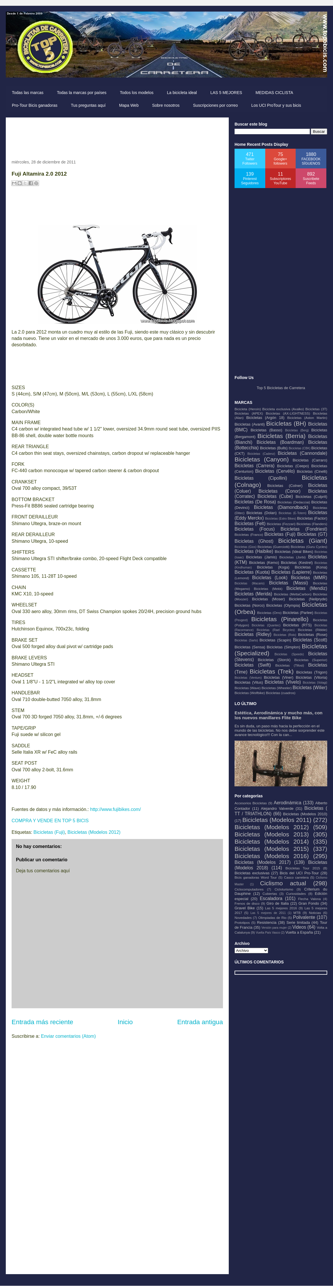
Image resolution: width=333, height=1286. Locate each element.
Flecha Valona (309, 899)
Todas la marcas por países (81, 92)
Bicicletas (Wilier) (309, 687)
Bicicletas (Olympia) (283, 605)
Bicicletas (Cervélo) (275, 471)
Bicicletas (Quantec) (266, 625)
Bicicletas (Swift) (253, 665)
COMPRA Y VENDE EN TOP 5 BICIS (50, 820)
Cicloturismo (284, 889)
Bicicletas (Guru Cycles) (309, 547)
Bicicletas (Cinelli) (312, 471)
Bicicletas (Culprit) (311, 496)
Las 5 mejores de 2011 (268, 913)
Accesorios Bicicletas (251, 803)
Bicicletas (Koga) (273, 567)
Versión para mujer (274, 927)
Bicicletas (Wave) (248, 688)
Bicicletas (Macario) (250, 583)
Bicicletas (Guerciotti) (273, 547)
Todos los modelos (136, 92)
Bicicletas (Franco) (249, 534)
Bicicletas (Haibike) (254, 551)
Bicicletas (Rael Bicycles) (276, 630)
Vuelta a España (299, 932)
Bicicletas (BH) (286, 423)
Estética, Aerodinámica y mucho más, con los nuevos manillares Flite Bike (279, 715)
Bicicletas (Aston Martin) (307, 418)
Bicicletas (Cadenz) (261, 453)
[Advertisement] (117, 136)
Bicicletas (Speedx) (289, 654)
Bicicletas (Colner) (284, 485)
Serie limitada (298, 922)
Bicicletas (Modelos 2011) (277, 819)
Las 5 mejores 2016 (281, 908)
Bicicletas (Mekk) (268, 588)
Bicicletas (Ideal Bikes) (294, 551)
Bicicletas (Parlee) (298, 612)
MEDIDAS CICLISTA (274, 92)
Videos (299, 927)
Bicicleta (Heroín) (248, 409)
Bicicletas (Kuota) (252, 572)
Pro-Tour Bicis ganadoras (34, 105)
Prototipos (242, 922)
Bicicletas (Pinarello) (280, 619)
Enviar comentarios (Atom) (68, 1036)
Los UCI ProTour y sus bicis (276, 105)
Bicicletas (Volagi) (315, 682)
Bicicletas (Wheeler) (276, 688)
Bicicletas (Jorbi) (292, 557)
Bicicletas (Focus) (255, 529)
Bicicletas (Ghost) (254, 541)
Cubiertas (270, 893)
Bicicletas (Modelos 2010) (305, 814)
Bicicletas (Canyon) (262, 459)
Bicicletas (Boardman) (280, 442)
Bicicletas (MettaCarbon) (293, 594)
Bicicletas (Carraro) (310, 460)
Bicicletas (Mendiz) (306, 588)
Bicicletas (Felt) (250, 523)
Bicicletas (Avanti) (250, 424)
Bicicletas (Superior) (310, 660)
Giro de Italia (277, 903)
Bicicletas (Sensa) (250, 647)
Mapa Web (128, 105)
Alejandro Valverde (277, 808)
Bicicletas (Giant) (302, 540)
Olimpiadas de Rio (272, 917)
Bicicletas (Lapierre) (291, 572)
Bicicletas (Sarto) (246, 640)
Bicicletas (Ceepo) (293, 466)
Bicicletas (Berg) (297, 430)
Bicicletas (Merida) (253, 593)
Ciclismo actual (283, 883)
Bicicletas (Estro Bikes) (280, 518)
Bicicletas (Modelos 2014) (272, 841)
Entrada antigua (200, 1022)
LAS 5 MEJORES (226, 92)
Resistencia (267, 922)
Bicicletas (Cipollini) (261, 478)
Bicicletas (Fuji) (49, 832)
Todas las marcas (27, 92)
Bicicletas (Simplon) (283, 647)
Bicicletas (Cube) (275, 496)
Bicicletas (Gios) (246, 547)
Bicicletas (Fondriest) (304, 529)
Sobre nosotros (166, 105)
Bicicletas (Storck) (274, 660)
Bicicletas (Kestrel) (297, 562)
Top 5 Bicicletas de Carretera (281, 388)
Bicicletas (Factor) (312, 518)
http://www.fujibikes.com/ (115, 809)
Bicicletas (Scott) (310, 639)
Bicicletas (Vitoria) (311, 677)
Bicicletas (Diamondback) (281, 507)
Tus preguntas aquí (88, 105)
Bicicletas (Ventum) (248, 677)
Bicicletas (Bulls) (274, 448)
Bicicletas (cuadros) (280, 693)
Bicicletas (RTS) (297, 625)
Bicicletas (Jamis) (261, 557)
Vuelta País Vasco (268, 932)
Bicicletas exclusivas (252, 873)
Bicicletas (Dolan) (261, 513)
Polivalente (304, 917)
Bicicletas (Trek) (272, 671)
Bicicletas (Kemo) (264, 562)
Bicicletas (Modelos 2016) (272, 856)
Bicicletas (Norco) (250, 605)
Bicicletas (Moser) (268, 599)
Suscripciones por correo (215, 105)
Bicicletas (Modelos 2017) (263, 862)
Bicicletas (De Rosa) (255, 501)
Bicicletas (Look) (270, 577)
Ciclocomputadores (249, 889)
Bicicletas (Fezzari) (281, 524)
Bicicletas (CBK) (299, 448)
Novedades (243, 917)
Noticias (315, 913)
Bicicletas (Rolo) (285, 634)
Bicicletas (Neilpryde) (308, 599)
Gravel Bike (245, 908)
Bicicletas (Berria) (281, 436)
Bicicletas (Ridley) (253, 634)
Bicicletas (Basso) (266, 430)
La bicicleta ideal (182, 92)
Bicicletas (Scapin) (275, 640)
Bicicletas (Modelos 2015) (272, 848)
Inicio (125, 1022)
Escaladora (271, 898)
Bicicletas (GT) (312, 534)
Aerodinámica (287, 802)
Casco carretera (296, 877)
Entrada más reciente (42, 1022)
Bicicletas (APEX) (249, 413)
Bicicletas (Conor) (280, 491)
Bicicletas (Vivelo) (283, 682)
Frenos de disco (247, 903)
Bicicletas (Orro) (269, 613)
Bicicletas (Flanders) (312, 524)
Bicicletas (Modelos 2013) (272, 834)
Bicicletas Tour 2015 (303, 868)
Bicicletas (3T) (316, 409)
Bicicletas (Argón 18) (265, 417)
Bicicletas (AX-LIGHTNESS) (288, 413)
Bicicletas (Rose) (312, 634)
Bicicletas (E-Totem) (292, 513)
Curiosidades (296, 893)
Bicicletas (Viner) (278, 677)
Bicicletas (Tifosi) (289, 665)
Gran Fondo (309, 903)
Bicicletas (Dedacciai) (293, 502)
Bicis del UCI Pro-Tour (299, 873)
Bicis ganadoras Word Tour (256, 877)
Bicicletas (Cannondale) (302, 453)
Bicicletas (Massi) (288, 582)
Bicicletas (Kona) (311, 567)
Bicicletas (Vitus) (249, 682)
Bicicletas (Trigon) (311, 672)
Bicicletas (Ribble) (312, 630)
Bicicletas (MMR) (309, 577)
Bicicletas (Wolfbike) (250, 693)
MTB (297, 913)
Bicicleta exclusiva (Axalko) (283, 409)
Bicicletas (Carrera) (255, 465)
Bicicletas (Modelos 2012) (93, 832)
